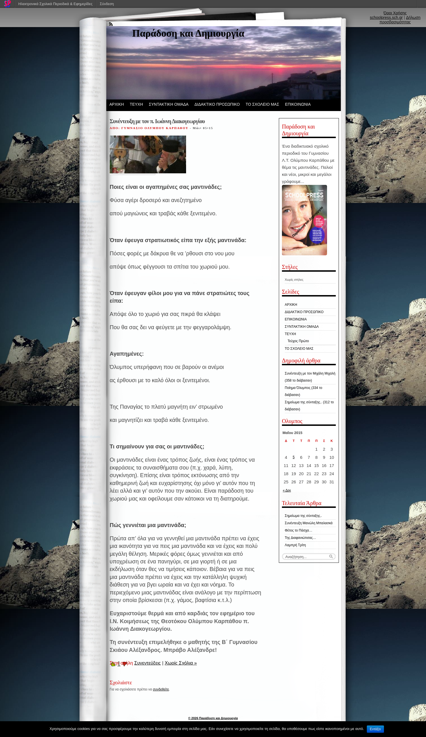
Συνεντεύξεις (147, 663)
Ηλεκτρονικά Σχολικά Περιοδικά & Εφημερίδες (55, 4)
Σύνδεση (107, 4)
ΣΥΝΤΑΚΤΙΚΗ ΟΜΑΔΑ (169, 104)
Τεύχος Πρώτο (298, 341)
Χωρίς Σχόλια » (181, 663)
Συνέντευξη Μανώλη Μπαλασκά (308, 523)
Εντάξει (375, 729)
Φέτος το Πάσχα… (298, 530)
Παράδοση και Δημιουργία (188, 33)
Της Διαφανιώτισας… (300, 538)
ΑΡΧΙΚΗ (116, 104)
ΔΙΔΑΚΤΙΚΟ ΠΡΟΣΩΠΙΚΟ (217, 104)
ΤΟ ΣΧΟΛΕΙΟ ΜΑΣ (262, 104)
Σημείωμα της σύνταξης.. (303, 516)
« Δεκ (287, 490)
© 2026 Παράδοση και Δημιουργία (213, 718)
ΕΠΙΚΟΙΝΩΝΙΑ (298, 104)
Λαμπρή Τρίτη (295, 545)
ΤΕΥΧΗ (136, 104)
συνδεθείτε (161, 689)
